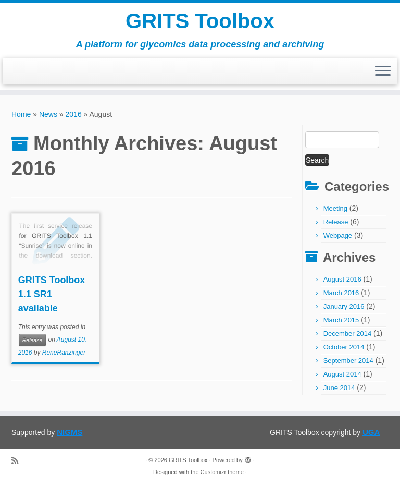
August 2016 (342, 279)
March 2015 (341, 320)
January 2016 (344, 306)
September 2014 (348, 361)
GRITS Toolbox (200, 20)
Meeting (335, 208)
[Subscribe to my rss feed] (18, 460)
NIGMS (69, 432)
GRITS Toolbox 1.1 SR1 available (51, 294)
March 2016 (341, 293)
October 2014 (344, 347)
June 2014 (339, 388)
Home (21, 114)
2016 (74, 114)
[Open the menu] (383, 71)
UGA (371, 432)
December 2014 (347, 333)
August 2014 (342, 374)
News (48, 114)
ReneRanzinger (63, 352)
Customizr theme (222, 472)
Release (32, 340)
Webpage (337, 235)
